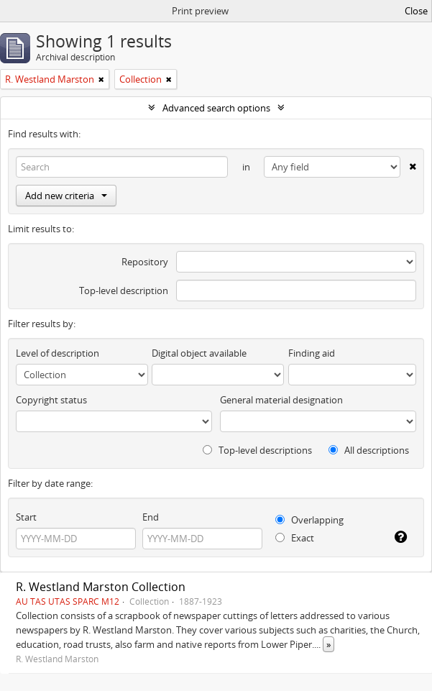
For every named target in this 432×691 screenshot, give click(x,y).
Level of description (57, 353)
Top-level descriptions (257, 450)
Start (26, 517)
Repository (144, 261)
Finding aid (311, 353)
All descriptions (368, 450)
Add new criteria (66, 195)
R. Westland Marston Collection (100, 587)
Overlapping (309, 519)
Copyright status (51, 399)
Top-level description (123, 290)
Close (416, 10)
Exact (294, 537)
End (150, 517)
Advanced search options (216, 107)
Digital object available (199, 353)
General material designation (281, 399)
